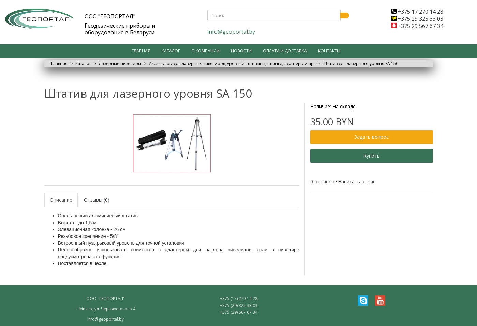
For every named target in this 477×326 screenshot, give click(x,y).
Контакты (329, 51)
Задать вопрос (371, 137)
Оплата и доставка (285, 51)
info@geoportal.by (231, 31)
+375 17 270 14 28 (417, 11)
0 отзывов (322, 181)
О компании (205, 51)
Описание (61, 200)
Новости (241, 51)
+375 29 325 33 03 (417, 18)
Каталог (171, 51)
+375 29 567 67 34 (417, 26)
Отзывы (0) (96, 200)
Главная (141, 51)
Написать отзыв (357, 181)
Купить (371, 155)
